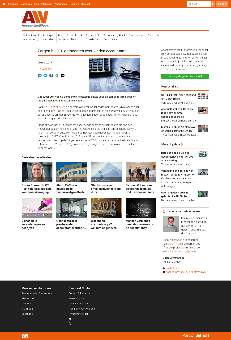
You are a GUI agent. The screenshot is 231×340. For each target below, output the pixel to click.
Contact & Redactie (79, 293)
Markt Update (170, 144)
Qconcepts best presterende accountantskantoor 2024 (70, 224)
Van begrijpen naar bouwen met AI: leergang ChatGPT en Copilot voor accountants (178, 174)
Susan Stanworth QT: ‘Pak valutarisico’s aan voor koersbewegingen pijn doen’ (37, 189)
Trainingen (13, 4)
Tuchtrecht (153, 35)
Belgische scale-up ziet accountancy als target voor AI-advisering (177, 156)
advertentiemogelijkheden (182, 251)
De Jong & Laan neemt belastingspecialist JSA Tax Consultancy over (140, 189)
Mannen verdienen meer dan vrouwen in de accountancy (139, 224)
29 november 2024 (137, 215)
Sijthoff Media (175, 243)
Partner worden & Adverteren (37, 293)
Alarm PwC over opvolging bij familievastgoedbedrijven (71, 189)
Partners (74, 4)
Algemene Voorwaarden (82, 308)
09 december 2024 (68, 215)
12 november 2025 (137, 179)
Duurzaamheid (136, 35)
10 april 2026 (64, 179)
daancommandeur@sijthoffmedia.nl (186, 271)
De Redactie (45, 69)
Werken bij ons (77, 298)
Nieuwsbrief (28, 298)
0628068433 (173, 268)
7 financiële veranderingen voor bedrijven (35, 224)
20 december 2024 (33, 215)
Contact (85, 4)
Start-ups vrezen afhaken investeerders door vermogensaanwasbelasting (106, 189)
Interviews (46, 4)
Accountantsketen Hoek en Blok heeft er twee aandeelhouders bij (177, 113)
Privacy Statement (79, 303)
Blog (36, 4)
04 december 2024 (102, 215)
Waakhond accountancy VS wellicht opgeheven (104, 224)
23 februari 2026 (101, 179)
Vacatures (26, 4)
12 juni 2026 (29, 179)
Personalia (168, 86)
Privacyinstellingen (79, 313)
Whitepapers (61, 4)
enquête (60, 107)
